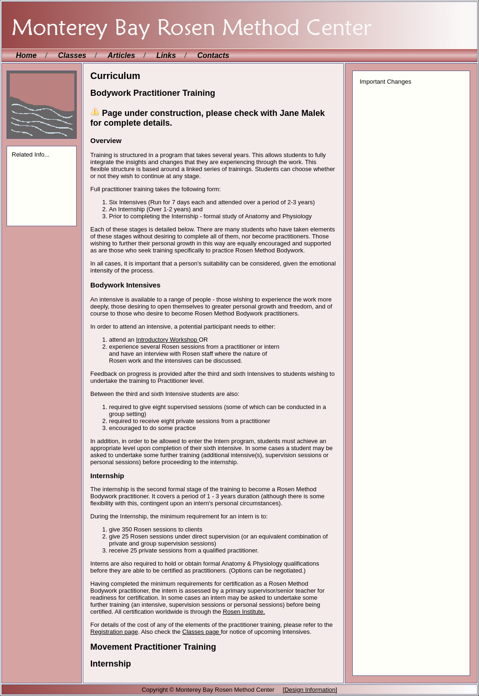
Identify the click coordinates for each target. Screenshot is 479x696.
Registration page (114, 631)
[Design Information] (310, 689)
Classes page (201, 631)
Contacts (213, 55)
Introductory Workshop (167, 339)
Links (166, 55)
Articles (121, 55)
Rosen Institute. (244, 611)
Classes (72, 55)
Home (26, 55)
